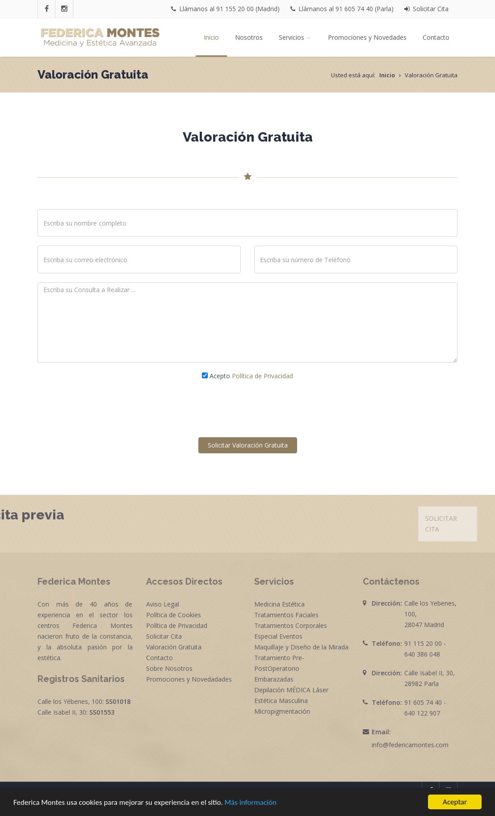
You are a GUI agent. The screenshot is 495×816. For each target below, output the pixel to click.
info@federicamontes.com (410, 745)
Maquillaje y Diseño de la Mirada (301, 647)
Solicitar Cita (426, 8)
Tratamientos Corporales (290, 625)
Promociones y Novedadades (189, 679)
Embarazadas (274, 679)
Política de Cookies (173, 615)
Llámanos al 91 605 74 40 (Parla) (342, 8)
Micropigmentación (282, 711)
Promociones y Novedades (367, 37)
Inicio (211, 37)
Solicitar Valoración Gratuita (248, 445)
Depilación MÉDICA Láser (291, 690)
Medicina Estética (279, 604)
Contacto (436, 37)
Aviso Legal (162, 604)
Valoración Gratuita (173, 647)
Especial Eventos (278, 636)
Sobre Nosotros (169, 668)
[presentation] (247, 409)
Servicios (295, 37)
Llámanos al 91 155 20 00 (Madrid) (225, 8)
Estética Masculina (281, 700)
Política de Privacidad (262, 376)
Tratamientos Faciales (286, 615)
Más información (251, 803)
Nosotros (249, 37)
